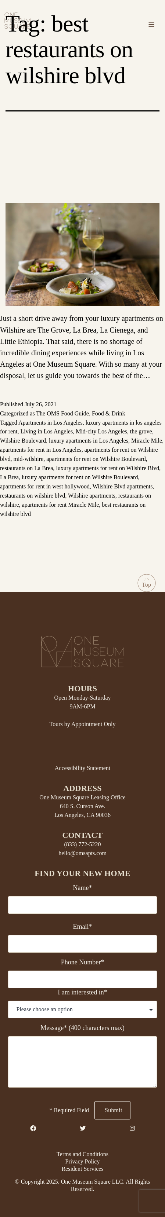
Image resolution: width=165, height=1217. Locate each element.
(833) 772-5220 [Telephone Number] (82, 844)
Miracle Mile (146, 440)
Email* (82, 926)
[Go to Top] (146, 583)
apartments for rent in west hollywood (45, 486)
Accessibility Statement (83, 768)
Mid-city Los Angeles (101, 431)
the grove (141, 431)
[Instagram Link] (132, 1128)
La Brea (9, 477)
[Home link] (17, 20)
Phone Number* (82, 962)
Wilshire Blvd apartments (123, 486)
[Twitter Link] (83, 1128)
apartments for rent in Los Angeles (41, 450)
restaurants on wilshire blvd (32, 495)
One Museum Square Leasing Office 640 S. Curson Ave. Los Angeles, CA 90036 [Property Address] (82, 806)
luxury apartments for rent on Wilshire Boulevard (80, 477)
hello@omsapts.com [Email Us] (82, 853)
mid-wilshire (28, 459)
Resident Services (82, 1169)
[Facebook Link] (33, 1128)
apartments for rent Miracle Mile (60, 505)
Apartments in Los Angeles (50, 422)
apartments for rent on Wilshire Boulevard (96, 459)
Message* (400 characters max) (82, 1027)
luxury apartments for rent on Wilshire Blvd (107, 468)
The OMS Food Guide (62, 413)
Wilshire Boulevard (23, 440)
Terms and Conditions (82, 1154)
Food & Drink (108, 413)
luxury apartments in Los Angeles (88, 440)
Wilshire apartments (91, 495)
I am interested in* (82, 992)
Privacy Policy (82, 1161)
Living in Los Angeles (47, 431)
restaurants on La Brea (26, 468)
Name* (82, 887)
